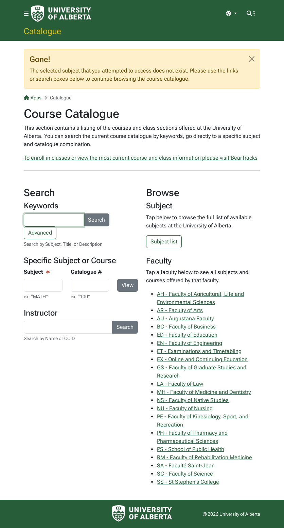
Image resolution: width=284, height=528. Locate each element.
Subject (33, 272)
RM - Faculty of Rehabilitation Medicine (204, 457)
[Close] (252, 58)
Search (96, 220)
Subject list (163, 241)
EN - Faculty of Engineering (189, 343)
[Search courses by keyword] (54, 219)
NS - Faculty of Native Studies (193, 400)
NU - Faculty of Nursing (185, 408)
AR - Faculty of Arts (180, 310)
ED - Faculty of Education (187, 335)
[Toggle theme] (231, 13)
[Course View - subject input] (43, 285)
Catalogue (42, 31)
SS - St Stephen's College (188, 482)
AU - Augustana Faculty (185, 318)
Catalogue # (86, 272)
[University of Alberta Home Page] (61, 13)
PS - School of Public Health (190, 449)
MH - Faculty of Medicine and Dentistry (204, 392)
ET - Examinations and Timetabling (199, 351)
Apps (32, 97)
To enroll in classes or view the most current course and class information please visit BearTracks (141, 158)
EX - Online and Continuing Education (202, 359)
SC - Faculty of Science (185, 473)
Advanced (40, 232)
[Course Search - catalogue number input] (90, 285)
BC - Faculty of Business (186, 326)
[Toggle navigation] (26, 14)
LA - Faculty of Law (180, 384)
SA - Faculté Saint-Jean (186, 465)
